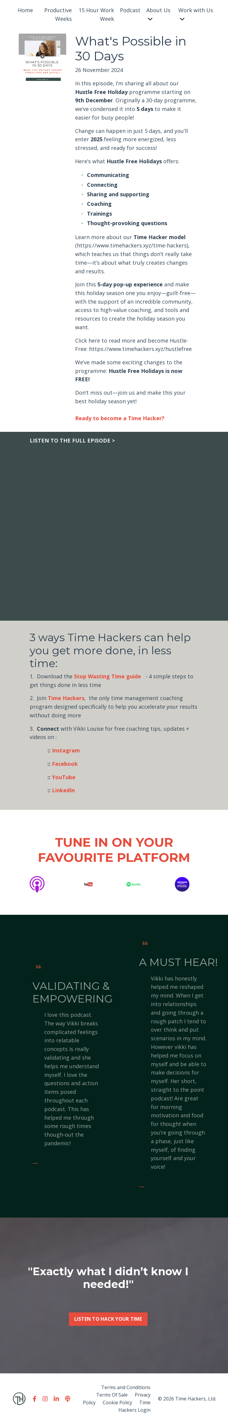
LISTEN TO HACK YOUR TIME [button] (108, 1346)
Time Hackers (66, 699)
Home (25, 10)
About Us (158, 14)
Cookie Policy (117, 1403)
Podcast (130, 10)
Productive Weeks (58, 14)
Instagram (66, 751)
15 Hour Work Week (96, 14)
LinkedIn (63, 791)
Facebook (65, 764)
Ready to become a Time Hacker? (119, 419)
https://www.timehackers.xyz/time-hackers (132, 246)
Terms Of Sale (112, 1396)
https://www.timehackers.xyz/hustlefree (140, 349)
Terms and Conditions (126, 1388)
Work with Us (195, 14)
